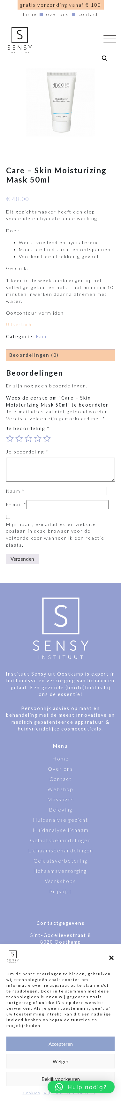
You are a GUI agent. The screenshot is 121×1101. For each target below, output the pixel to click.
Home (30, 14)
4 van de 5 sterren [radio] (38, 438)
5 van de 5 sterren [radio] (47, 438)
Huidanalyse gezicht (60, 820)
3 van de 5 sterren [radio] (28, 438)
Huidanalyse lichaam (61, 830)
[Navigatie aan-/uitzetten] (112, 40)
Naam (15, 491)
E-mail (16, 504)
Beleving (60, 809)
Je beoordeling (28, 428)
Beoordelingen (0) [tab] (34, 355)
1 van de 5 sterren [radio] (10, 438)
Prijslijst (60, 891)
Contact (88, 14)
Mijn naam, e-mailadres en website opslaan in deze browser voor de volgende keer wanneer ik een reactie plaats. (55, 534)
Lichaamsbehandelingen (60, 850)
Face (42, 336)
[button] (111, 957)
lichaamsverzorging (60, 871)
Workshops (60, 881)
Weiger (61, 1061)
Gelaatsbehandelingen (60, 840)
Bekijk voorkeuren (61, 1079)
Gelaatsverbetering (60, 861)
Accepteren (61, 1044)
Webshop (60, 789)
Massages (60, 799)
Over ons (57, 14)
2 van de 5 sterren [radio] (19, 438)
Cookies (31, 1092)
